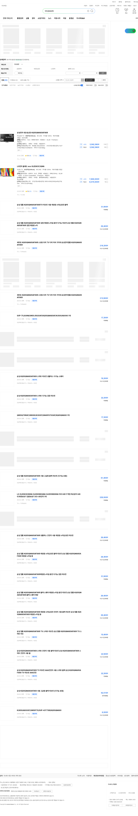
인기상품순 (5, 85)
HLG (28, 140)
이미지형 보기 (99, 80)
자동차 (85, 5)
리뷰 (64, 18)
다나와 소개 (80, 776)
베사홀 (34, 146)
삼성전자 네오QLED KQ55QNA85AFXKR (32, 133)
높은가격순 (21, 85)
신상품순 (28, 85)
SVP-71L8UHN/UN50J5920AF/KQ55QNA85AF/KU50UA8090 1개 (44, 316)
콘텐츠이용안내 (47, 791)
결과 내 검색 (89, 80)
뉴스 (49, 18)
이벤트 (125, 5)
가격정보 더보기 (100, 144)
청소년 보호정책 (110, 776)
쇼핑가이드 (41, 18)
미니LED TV (20, 136)
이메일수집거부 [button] (115, 805)
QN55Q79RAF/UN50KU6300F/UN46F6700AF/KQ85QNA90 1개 (43, 415)
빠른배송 (20, 73)
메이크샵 (136, 2)
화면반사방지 (35, 140)
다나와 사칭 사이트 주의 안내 (12, 776)
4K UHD (39, 136)
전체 (4, 80)
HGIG (20, 175)
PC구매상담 (104, 5)
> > (27, 211)
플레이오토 (127, 2)
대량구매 (41, 155)
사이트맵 (119, 776)
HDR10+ (23, 140)
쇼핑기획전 (112, 5)
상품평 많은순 (36, 85)
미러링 (35, 144)
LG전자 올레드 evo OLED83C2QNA (30, 166)
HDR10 (30, 173)
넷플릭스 (24, 144)
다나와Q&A (80, 18)
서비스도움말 (131, 793)
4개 (29, 146)
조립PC (91, 5)
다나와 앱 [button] (4, 5)
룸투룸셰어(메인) (43, 177)
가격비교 (14, 80)
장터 (33, 18)
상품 (27, 18)
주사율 (45, 136)
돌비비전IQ (24, 173)
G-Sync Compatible (29, 175)
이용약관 (89, 776)
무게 (35, 148)
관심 (36, 155)
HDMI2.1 (42, 140)
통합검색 (20, 18)
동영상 (71, 18)
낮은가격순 (13, 85)
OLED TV (20, 169)
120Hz (50, 136)
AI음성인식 (42, 144)
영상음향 (16, 64)
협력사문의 (134, 776)
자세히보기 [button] (36, 791)
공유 (135, 18)
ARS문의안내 (129, 805)
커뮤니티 (119, 5)
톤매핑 (40, 173)
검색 (103, 73)
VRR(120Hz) (53, 173)
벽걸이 (85, 147)
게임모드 (19, 142)
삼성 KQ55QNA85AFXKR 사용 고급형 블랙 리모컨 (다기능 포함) (40, 691)
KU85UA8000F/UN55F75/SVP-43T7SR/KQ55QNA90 (39, 710)
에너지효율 (56, 136)
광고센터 (127, 776)
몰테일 (120, 2)
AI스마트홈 (20, 179)
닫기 (19, 150)
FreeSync (55, 140)
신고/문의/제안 (122, 793)
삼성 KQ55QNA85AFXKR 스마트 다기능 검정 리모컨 (36, 396)
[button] (117, 11)
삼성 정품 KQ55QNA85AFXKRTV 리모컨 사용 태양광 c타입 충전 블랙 (42, 205)
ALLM (48, 140)
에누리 (114, 2)
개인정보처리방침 (98, 776)
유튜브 (30, 144)
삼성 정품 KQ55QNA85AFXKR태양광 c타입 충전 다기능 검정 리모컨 (41, 574)
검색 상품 (24, 80)
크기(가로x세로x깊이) (52, 146)
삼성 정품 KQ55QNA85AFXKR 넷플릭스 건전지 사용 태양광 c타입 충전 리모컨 (45, 535)
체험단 (129, 5)
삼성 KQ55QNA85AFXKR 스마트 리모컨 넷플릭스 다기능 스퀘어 (40, 376)
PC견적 (97, 5)
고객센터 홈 (113, 793)
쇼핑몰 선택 (59, 80)
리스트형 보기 (96, 80)
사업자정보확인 (67, 785)
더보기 (135, 5)
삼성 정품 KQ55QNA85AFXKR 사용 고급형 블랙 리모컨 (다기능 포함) (42, 476)
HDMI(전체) (24, 146)
